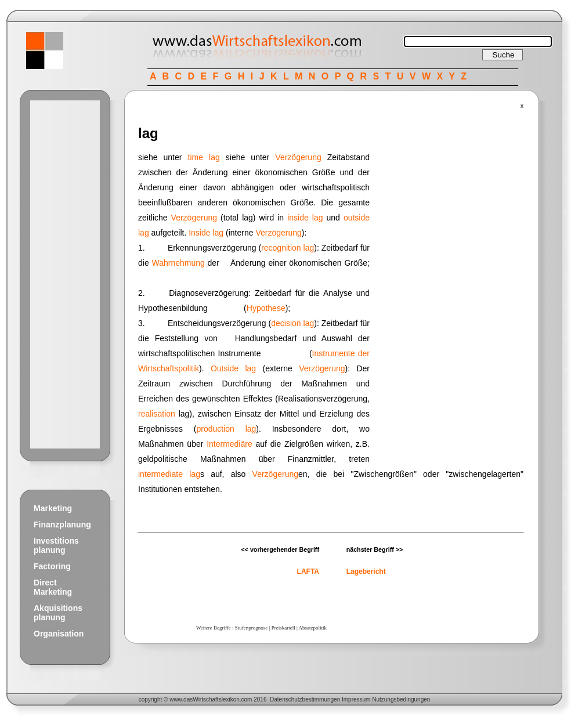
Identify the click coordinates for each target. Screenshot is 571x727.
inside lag (305, 217)
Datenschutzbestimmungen (305, 699)
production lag (226, 428)
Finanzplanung (62, 524)
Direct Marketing (53, 587)
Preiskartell (283, 628)
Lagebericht (366, 571)
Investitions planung (56, 545)
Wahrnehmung (177, 262)
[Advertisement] (65, 274)
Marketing (53, 508)
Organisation (59, 633)
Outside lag (233, 368)
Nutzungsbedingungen (401, 699)
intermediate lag (169, 474)
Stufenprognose (251, 628)
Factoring (52, 566)
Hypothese (266, 308)
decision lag (292, 323)
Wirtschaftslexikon (216, 699)
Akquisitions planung (58, 612)
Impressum (356, 699)
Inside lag (206, 232)
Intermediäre (229, 444)
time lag (204, 157)
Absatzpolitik (312, 628)
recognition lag (287, 247)
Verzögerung (298, 157)
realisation (156, 413)
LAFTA (308, 571)
